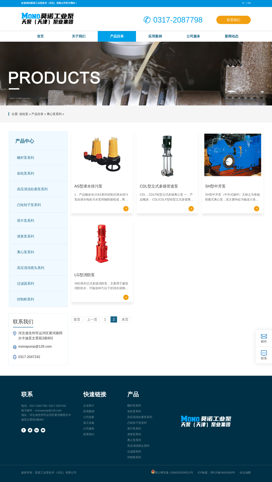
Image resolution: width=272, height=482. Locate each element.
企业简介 (88, 405)
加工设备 (88, 422)
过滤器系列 (25, 283)
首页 (77, 319)
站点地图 (245, 472)
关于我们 (78, 36)
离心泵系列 (54, 114)
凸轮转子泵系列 (29, 205)
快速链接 (94, 394)
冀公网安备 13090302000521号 (172, 472)
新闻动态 (231, 36)
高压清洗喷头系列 (30, 268)
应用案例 (155, 36)
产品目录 (117, 36)
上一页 (92, 319)
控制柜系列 (25, 299)
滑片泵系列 (25, 220)
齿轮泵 (23, 114)
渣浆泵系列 (25, 236)
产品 (133, 394)
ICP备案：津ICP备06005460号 (216, 472)
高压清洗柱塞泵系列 (32, 189)
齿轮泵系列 (25, 173)
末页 (125, 319)
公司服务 (193, 36)
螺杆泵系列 (25, 157)
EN (249, 3)
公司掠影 (88, 417)
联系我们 (233, 20)
